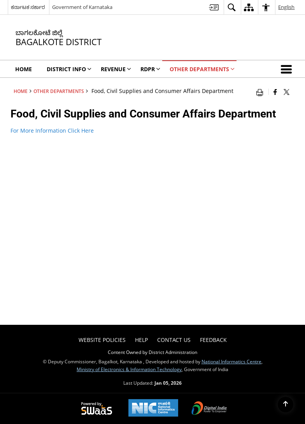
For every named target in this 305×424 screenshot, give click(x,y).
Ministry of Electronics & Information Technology (129, 369)
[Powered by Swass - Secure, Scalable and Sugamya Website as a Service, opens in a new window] (96, 409)
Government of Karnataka (82, 7)
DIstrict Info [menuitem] (69, 69)
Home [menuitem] (23, 69)
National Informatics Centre (231, 361)
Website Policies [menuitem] (102, 339)
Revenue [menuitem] (116, 69)
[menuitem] (213, 7)
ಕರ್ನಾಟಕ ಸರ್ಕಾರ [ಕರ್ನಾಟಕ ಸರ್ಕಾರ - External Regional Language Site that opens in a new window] (28, 7)
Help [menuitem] (141, 339)
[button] (288, 68)
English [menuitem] (286, 7)
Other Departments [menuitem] (202, 69)
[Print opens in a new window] (261, 92)
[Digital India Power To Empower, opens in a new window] (209, 409)
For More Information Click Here (52, 130)
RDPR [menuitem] (150, 69)
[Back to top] (285, 404)
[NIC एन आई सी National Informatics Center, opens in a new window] (153, 408)
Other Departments (58, 91)
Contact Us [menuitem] (174, 339)
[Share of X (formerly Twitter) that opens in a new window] (286, 92)
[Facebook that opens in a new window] (275, 92)
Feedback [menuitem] (213, 339)
